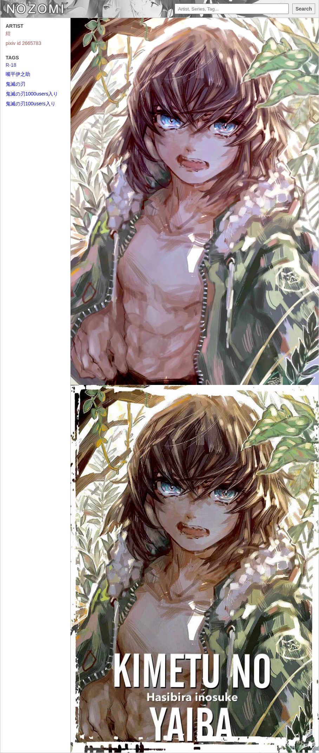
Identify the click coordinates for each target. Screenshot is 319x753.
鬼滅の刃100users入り (31, 103)
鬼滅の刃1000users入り (32, 94)
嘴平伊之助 (18, 74)
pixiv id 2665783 (23, 43)
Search (303, 9)
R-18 (11, 65)
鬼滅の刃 (15, 84)
